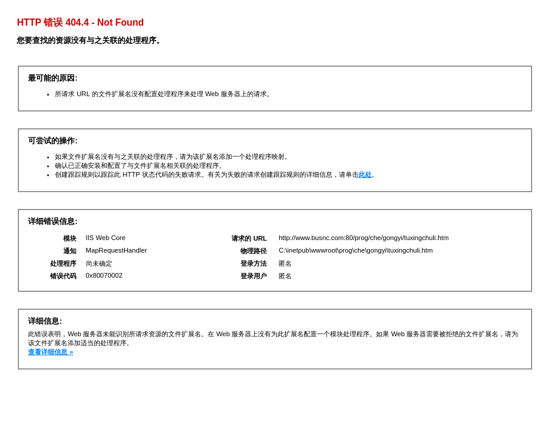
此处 (365, 174)
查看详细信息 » (50, 351)
